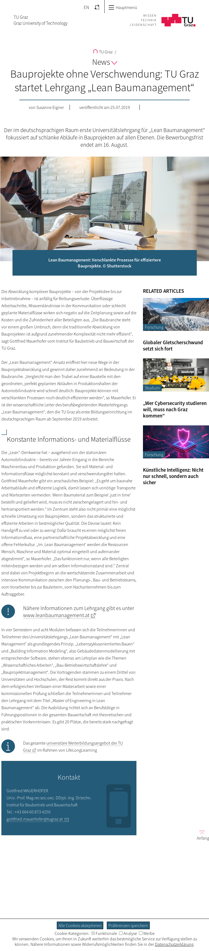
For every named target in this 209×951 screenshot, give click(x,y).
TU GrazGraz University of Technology (40, 20)
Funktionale (104, 933)
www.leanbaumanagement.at (56, 615)
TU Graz (103, 51)
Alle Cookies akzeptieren (80, 925)
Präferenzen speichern (128, 925)
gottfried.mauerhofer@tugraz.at (35, 819)
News (104, 62)
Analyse (128, 933)
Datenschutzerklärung (174, 944)
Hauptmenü (122, 7)
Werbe (147, 933)
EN (86, 7)
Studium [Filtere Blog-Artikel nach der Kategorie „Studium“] (152, 388)
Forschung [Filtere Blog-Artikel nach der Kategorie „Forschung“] (154, 327)
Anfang (201, 835)
